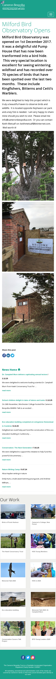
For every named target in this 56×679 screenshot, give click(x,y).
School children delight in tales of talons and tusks (23, 400)
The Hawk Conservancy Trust (12, 551)
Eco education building (10, 610)
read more (6, 390)
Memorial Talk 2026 (9, 581)
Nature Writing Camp (11, 469)
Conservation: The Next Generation (17, 448)
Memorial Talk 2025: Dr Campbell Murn (40, 611)
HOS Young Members (39, 551)
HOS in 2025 (36, 581)
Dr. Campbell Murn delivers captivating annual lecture (25, 374)
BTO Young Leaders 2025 (41, 639)
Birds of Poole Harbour (10, 522)
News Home (11, 369)
